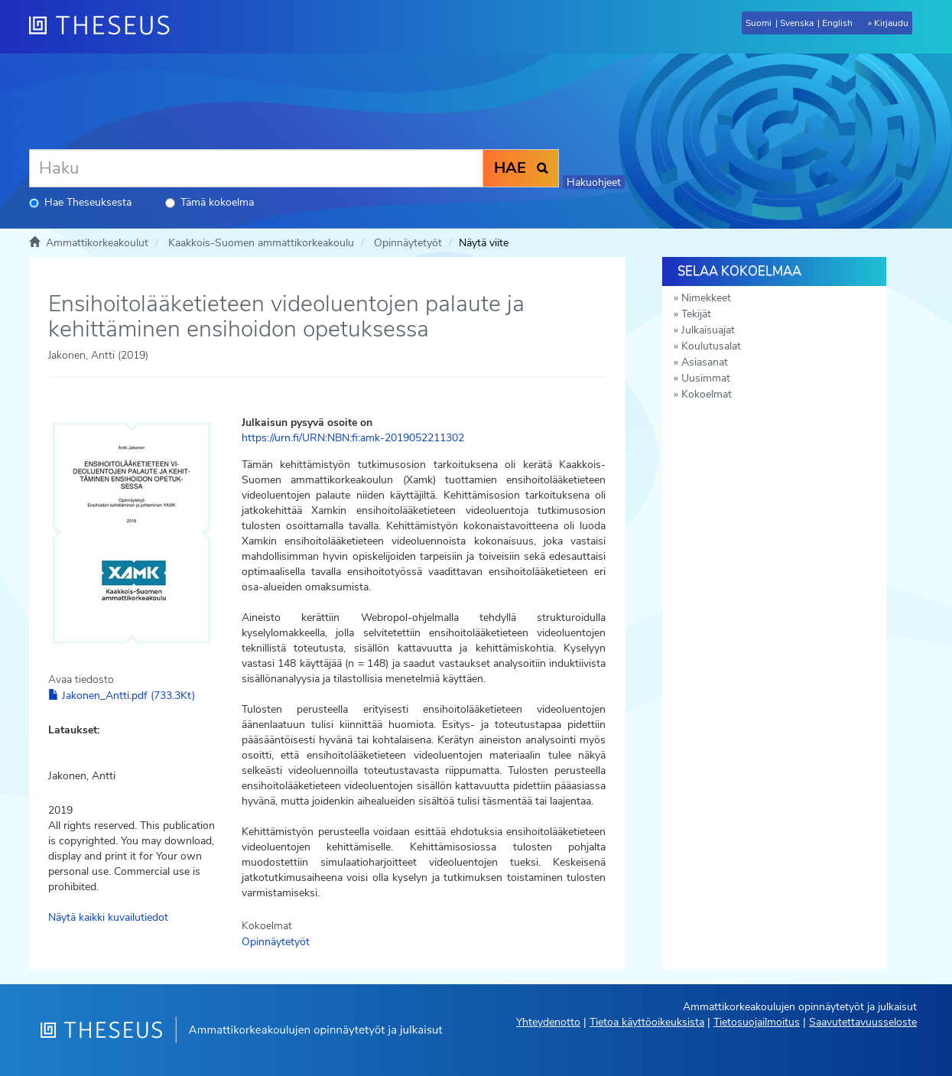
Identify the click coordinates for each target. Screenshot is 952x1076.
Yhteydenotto (548, 1022)
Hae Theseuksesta (80, 202)
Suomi (759, 23)
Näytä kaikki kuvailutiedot (108, 917)
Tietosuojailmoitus (756, 1022)
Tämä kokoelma (209, 202)
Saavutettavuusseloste (863, 1022)
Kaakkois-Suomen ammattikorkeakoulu (261, 243)
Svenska (797, 23)
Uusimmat (705, 378)
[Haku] (256, 168)
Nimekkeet (706, 298)
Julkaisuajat (708, 330)
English (837, 23)
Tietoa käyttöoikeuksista (647, 1022)
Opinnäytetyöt (408, 243)
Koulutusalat (711, 346)
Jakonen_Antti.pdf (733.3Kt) (121, 695)
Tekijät (696, 314)
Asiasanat (704, 362)
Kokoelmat (706, 394)
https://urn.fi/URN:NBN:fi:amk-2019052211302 (353, 438)
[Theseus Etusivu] (105, 27)
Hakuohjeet (594, 182)
